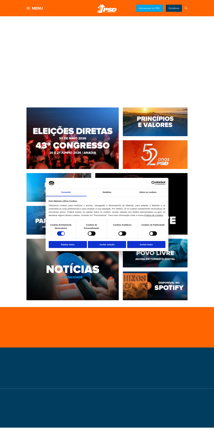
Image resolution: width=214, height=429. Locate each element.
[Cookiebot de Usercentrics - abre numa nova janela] (153, 183)
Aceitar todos (146, 244)
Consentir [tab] (66, 192)
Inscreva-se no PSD (149, 8)
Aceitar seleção (107, 244)
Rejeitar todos (68, 244)
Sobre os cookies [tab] (148, 192)
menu (37, 8)
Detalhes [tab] (107, 192)
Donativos (174, 8)
